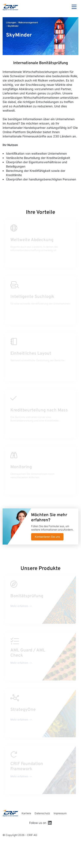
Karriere (26, 813)
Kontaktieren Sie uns (47, 536)
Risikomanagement (28, 22)
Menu (74, 7)
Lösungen (11, 22)
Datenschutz (42, 813)
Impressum (60, 813)
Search (62, 7)
